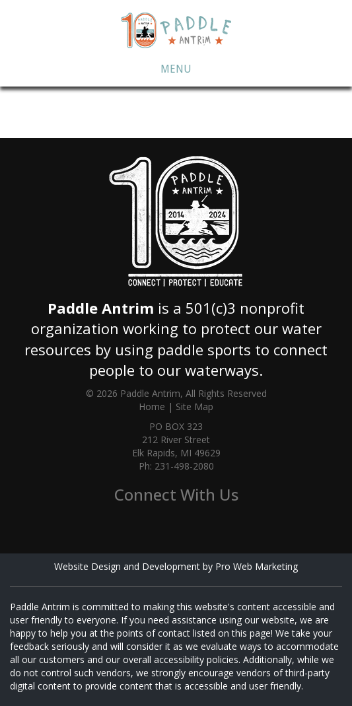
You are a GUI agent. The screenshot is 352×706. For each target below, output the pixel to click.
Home (152, 406)
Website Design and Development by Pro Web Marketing (176, 566)
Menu (176, 69)
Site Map (194, 406)
